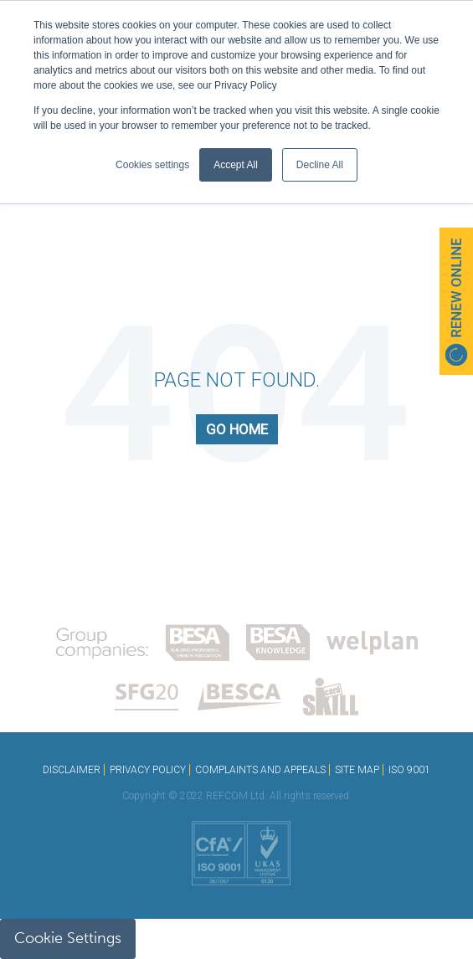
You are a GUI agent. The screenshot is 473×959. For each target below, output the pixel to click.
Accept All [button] (235, 165)
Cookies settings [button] (152, 165)
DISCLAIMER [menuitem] (71, 770)
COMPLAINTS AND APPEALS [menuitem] (260, 770)
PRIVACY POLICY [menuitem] (148, 770)
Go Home (237, 429)
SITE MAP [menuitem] (357, 770)
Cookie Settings (67, 938)
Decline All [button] (319, 165)
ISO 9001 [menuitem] (409, 770)
